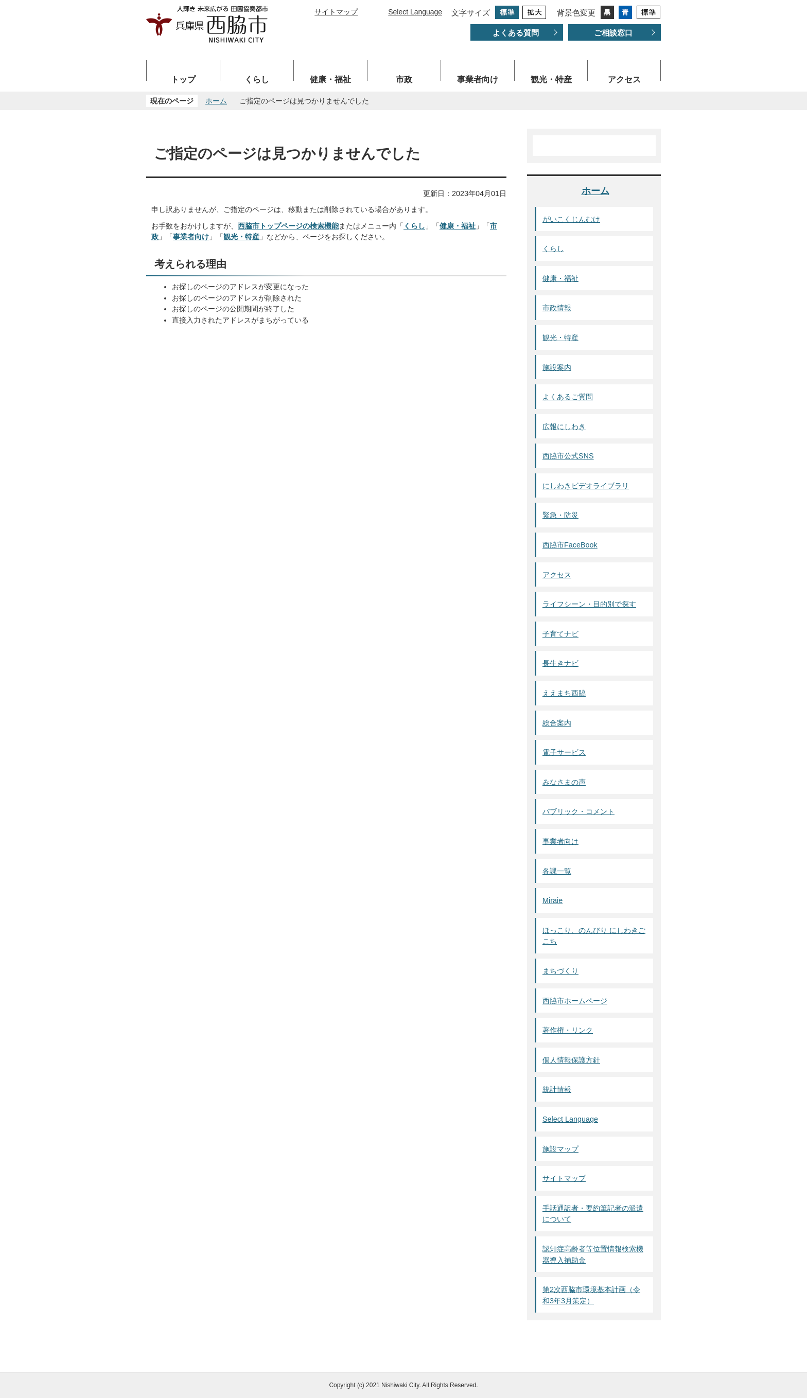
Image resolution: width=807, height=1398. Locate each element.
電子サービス (564, 752)
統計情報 (556, 1089)
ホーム (216, 101)
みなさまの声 (564, 782)
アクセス (624, 79)
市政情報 (556, 308)
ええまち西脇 (564, 693)
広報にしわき (564, 426)
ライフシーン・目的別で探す (589, 604)
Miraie (552, 900)
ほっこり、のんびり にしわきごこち (593, 936)
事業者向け (477, 79)
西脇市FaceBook (570, 545)
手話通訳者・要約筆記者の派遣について (592, 1214)
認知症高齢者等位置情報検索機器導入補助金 (592, 1254)
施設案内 (556, 367)
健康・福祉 (330, 79)
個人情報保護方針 (571, 1060)
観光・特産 (551, 79)
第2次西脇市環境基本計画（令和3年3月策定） (591, 1295)
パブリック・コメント (578, 811)
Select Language (415, 12)
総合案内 (556, 723)
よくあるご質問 (567, 397)
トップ (183, 79)
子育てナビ (560, 634)
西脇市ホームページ (574, 1001)
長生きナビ (560, 663)
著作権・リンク (567, 1030)
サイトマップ (336, 12)
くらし (256, 79)
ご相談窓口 (613, 32)
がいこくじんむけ (571, 219)
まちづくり (560, 971)
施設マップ (560, 1149)
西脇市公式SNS (568, 456)
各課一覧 (556, 871)
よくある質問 (516, 32)
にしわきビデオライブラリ (585, 486)
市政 (404, 79)
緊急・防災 (560, 515)
